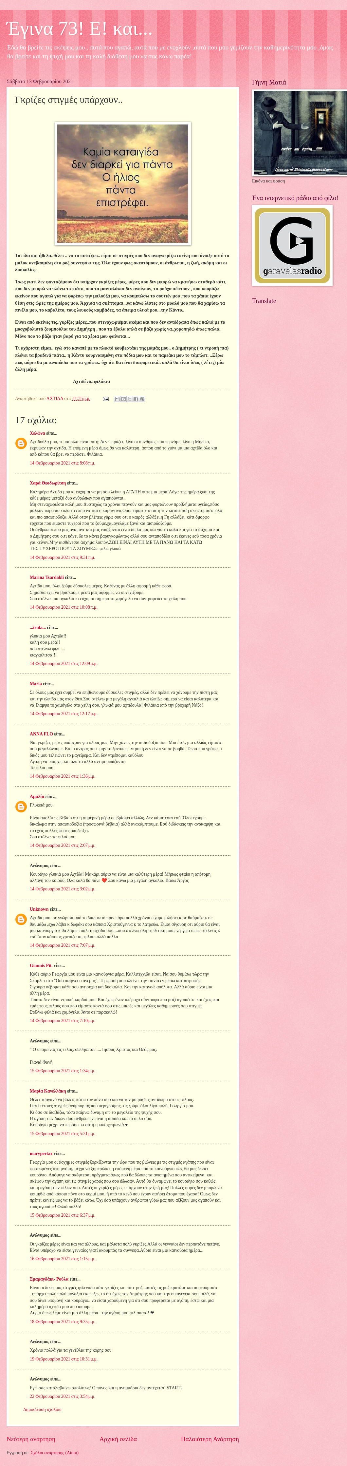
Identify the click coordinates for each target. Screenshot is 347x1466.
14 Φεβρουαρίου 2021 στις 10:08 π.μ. (64, 607)
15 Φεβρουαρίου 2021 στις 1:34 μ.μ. (62, 1070)
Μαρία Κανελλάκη (48, 1091)
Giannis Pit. (41, 965)
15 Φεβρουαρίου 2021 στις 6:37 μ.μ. (62, 1215)
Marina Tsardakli (47, 577)
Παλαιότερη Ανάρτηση (210, 1439)
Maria (36, 683)
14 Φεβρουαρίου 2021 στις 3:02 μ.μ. (62, 888)
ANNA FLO (41, 734)
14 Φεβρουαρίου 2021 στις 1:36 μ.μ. (62, 776)
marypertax (41, 1153)
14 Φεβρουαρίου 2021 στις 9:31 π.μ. (62, 557)
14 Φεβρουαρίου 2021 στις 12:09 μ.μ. (64, 663)
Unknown (39, 909)
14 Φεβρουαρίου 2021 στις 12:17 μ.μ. (64, 713)
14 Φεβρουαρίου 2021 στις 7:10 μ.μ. (62, 1020)
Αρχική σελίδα (118, 1439)
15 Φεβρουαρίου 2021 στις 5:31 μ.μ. (62, 1133)
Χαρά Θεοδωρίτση (48, 483)
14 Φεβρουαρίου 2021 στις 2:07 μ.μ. (62, 845)
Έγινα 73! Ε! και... (80, 28)
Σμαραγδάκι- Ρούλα (49, 1279)
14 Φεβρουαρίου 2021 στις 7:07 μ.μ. (62, 945)
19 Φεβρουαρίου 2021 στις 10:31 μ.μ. (64, 1359)
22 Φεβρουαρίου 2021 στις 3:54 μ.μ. (62, 1396)
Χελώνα (37, 433)
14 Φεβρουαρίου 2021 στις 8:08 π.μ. (62, 463)
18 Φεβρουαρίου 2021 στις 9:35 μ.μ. (62, 1321)
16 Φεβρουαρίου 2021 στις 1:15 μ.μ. (62, 1258)
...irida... (38, 627)
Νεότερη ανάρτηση (31, 1439)
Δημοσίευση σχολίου (42, 1409)
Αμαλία (37, 796)
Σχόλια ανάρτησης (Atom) (55, 1452)
